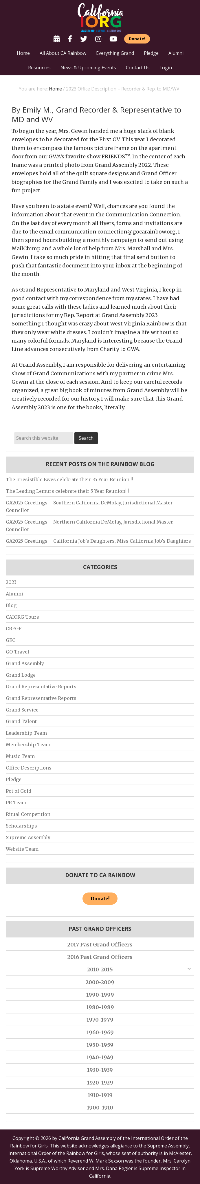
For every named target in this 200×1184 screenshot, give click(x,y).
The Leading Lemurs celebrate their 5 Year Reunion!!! (67, 491)
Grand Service (22, 710)
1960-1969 (100, 1032)
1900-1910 (100, 1107)
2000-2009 (100, 982)
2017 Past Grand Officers (100, 944)
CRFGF (13, 628)
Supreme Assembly (28, 837)
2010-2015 (100, 969)
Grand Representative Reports (41, 686)
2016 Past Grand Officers (100, 957)
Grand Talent (21, 721)
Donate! (100, 898)
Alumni (14, 594)
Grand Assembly (25, 663)
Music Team (20, 756)
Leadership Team (26, 733)
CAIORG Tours (22, 617)
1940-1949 (100, 1057)
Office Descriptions (29, 768)
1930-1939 (100, 1070)
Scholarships (21, 826)
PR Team (16, 802)
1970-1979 (100, 1019)
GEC (10, 640)
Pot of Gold (18, 791)
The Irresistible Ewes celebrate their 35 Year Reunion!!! (69, 479)
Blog (11, 605)
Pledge (13, 779)
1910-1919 (100, 1095)
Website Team (22, 849)
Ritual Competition (28, 814)
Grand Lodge (21, 675)
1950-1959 (100, 1045)
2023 (11, 582)
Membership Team (28, 744)
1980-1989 (100, 1007)
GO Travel (17, 652)
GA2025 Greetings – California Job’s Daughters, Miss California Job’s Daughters (98, 541)
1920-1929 (100, 1082)
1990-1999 (100, 994)
